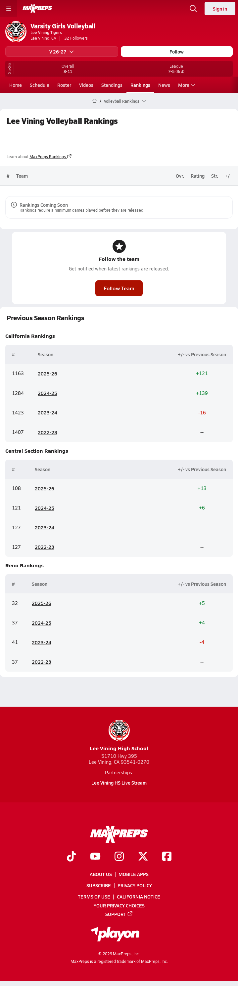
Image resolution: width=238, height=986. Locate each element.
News (164, 85)
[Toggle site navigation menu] (8, 8)
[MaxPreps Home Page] (94, 101)
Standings (111, 85)
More (185, 85)
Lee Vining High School (119, 736)
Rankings (140, 85)
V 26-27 (61, 51)
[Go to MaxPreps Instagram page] (119, 857)
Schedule (39, 85)
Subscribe (98, 885)
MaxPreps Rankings (50, 156)
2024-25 (47, 393)
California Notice (138, 897)
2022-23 (47, 432)
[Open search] (193, 8)
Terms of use (94, 897)
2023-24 (47, 412)
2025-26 (47, 373)
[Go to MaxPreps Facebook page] (167, 857)
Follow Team (119, 288)
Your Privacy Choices (119, 905)
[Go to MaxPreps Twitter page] (143, 857)
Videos (86, 85)
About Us (101, 874)
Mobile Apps (134, 874)
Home (15, 85)
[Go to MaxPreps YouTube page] (95, 857)
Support (119, 914)
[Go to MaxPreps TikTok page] (71, 857)
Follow (176, 51)
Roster (64, 85)
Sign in (220, 8)
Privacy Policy (135, 885)
